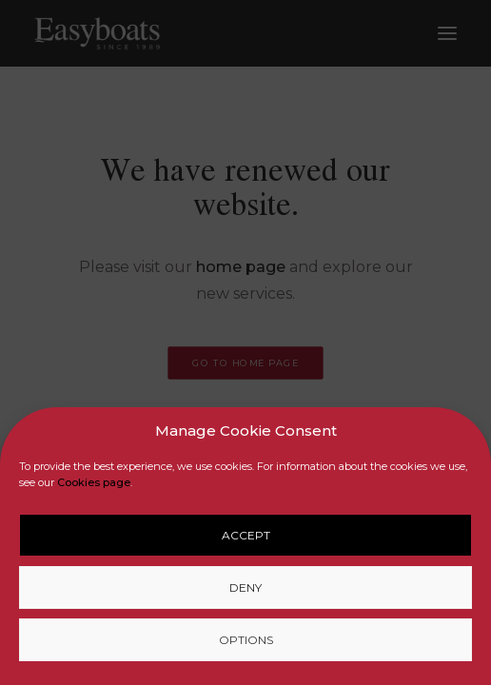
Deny (245, 587)
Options (246, 640)
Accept (246, 535)
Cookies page (93, 482)
